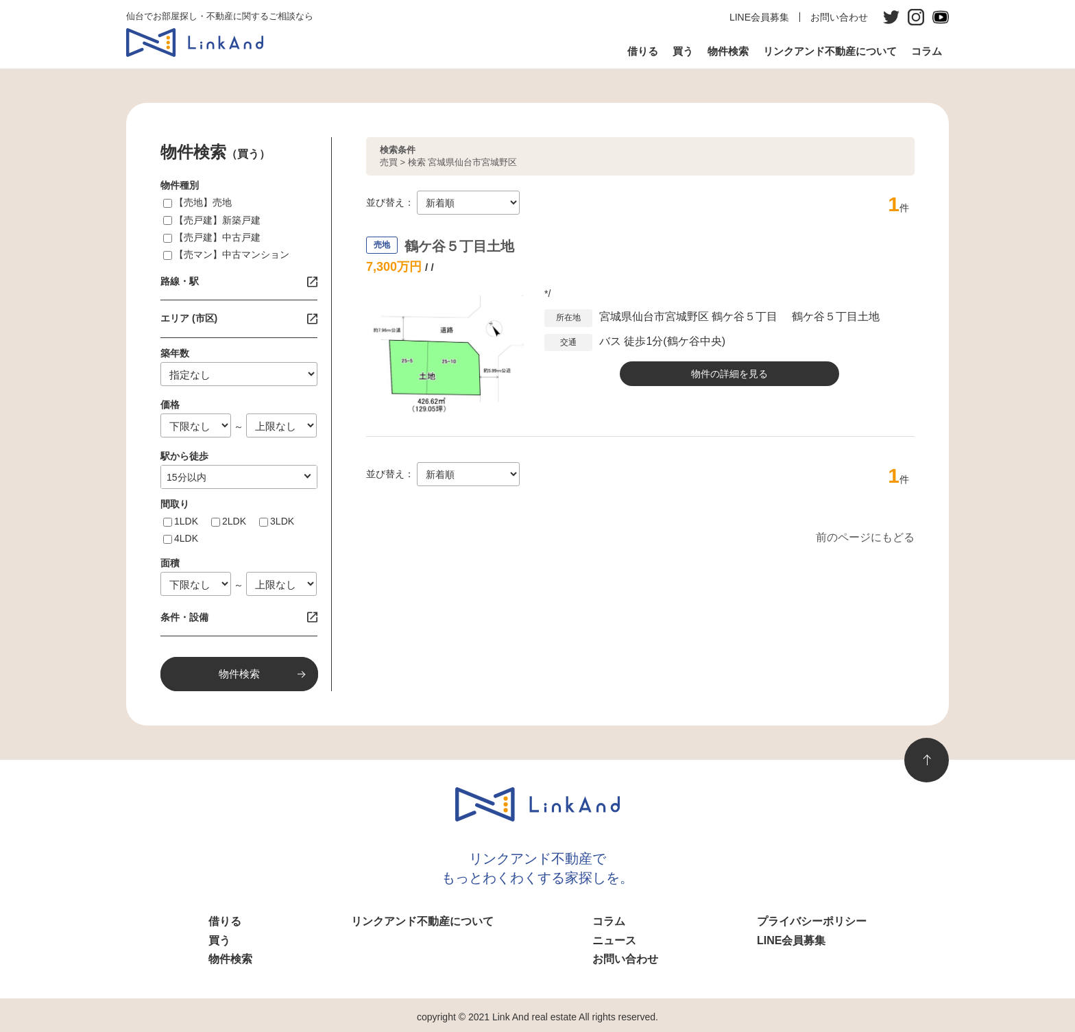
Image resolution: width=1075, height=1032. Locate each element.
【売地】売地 (203, 202)
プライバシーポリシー (812, 921)
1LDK (186, 521)
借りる (642, 51)
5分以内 (184, 477)
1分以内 (184, 477)
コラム (926, 51)
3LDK (282, 521)
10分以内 (186, 477)
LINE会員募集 (759, 17)
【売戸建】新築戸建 (217, 220)
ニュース (614, 940)
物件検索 (728, 51)
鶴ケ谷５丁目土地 (459, 246)
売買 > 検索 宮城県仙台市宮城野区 (448, 156)
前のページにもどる (865, 537)
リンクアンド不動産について (830, 51)
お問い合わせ (839, 17)
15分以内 (186, 477)
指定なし (186, 477)
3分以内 (184, 477)
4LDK (186, 538)
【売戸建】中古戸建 (217, 237)
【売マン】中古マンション (231, 254)
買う (683, 51)
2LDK (234, 521)
